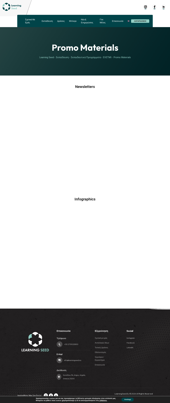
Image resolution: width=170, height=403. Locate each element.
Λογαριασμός (140, 21)
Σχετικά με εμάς (30, 21)
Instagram (131, 338)
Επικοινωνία (117, 21)
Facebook (131, 343)
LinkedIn (130, 347)
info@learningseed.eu (72, 360)
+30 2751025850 (71, 344)
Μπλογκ (73, 21)
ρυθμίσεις (102, 400)
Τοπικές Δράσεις (101, 347)
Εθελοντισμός (100, 352)
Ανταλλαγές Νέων (102, 343)
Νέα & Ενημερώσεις (87, 21)
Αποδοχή (127, 399)
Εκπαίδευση (47, 21)
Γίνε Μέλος (102, 21)
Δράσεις (61, 21)
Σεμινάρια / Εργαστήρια (100, 358)
